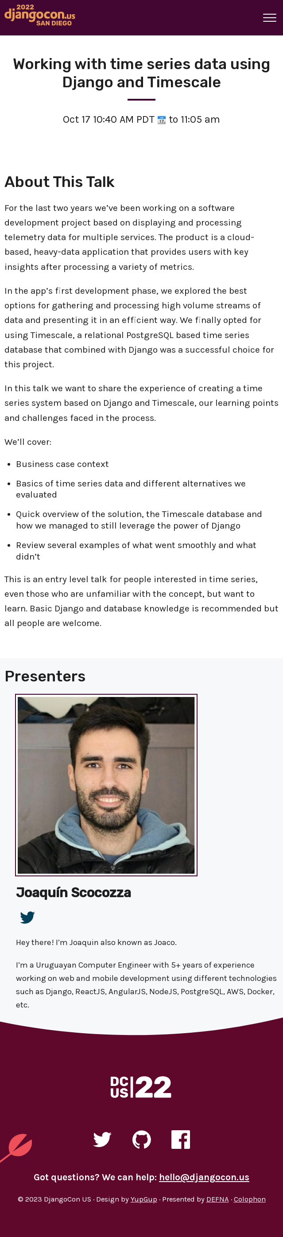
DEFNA (217, 1199)
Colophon (250, 1199)
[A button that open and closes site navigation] (269, 17)
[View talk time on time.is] (161, 119)
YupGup (144, 1199)
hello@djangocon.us (204, 1177)
